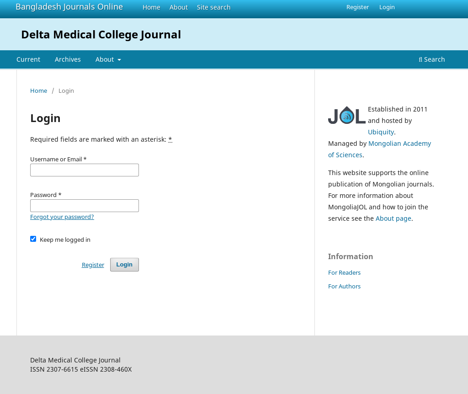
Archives (68, 59)
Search (432, 59)
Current (28, 59)
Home (151, 7)
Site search (214, 7)
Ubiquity (381, 132)
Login (387, 7)
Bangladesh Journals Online (69, 6)
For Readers (344, 272)
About (179, 7)
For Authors (344, 286)
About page (393, 218)
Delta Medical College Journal (101, 34)
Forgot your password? (62, 217)
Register (357, 7)
